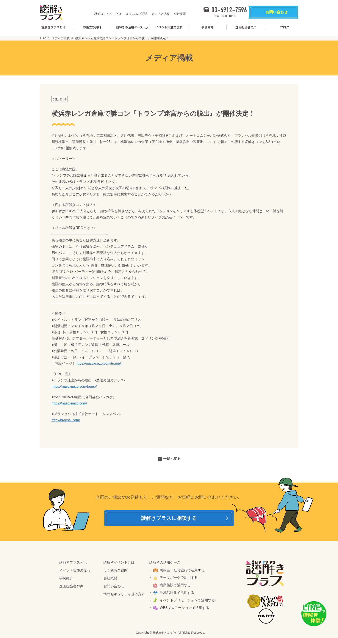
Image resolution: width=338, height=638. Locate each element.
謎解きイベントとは (108, 14)
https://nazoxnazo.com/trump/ (98, 363)
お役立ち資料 (92, 27)
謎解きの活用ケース (129, 27)
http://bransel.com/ (66, 420)
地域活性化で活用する (177, 594)
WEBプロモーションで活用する (185, 609)
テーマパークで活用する (179, 579)
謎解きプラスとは (53, 27)
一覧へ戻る (171, 459)
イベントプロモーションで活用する (188, 601)
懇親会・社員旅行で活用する (182, 571)
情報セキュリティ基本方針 (124, 595)
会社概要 (180, 14)
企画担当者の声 (246, 27)
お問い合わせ (113, 587)
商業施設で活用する (175, 586)
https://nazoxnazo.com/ (69, 403)
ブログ (284, 27)
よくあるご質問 (136, 14)
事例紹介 (207, 27)
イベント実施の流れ (169, 27)
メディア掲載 (160, 14)
